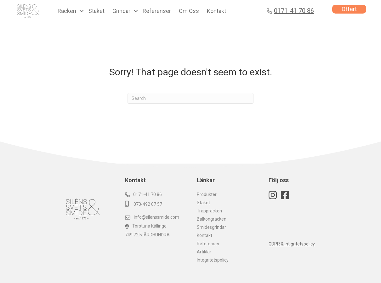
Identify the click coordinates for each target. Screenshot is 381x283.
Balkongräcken (211, 219)
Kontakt (204, 235)
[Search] (190, 98)
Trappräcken (209, 210)
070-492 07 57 (143, 204)
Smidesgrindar (211, 227)
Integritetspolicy (213, 260)
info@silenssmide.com (152, 217)
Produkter (207, 194)
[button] (81, 11)
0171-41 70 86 (143, 194)
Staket (203, 202)
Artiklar (204, 251)
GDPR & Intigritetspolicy (292, 243)
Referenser (208, 243)
